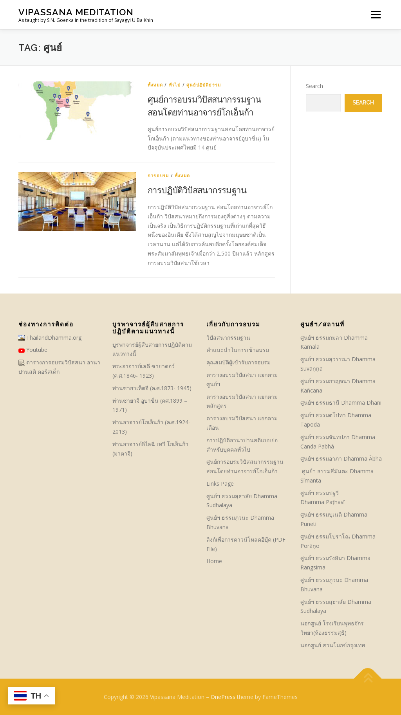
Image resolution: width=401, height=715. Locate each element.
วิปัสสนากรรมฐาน (228, 337)
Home (214, 561)
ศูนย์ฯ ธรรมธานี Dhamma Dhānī (340, 402)
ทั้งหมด (155, 85)
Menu (376, 14)
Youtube (32, 349)
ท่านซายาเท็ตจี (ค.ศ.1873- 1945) (151, 388)
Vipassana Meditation (76, 12)
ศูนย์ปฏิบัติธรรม (203, 85)
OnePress (223, 697)
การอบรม (158, 175)
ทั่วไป (175, 85)
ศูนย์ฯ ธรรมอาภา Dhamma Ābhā (341, 458)
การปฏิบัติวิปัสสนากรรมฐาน (197, 190)
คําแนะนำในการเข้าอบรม (237, 349)
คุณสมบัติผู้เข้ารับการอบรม (238, 362)
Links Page (220, 483)
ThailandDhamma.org (49, 337)
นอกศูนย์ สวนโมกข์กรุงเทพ (332, 645)
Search (314, 86)
